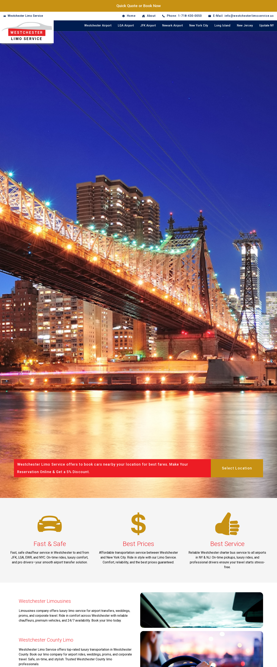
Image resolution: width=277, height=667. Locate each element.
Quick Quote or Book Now (138, 5)
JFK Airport (148, 25)
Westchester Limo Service (25, 16)
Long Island (222, 25)
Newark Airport (172, 25)
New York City (198, 25)
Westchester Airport (97, 25)
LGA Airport (126, 25)
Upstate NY (266, 25)
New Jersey (245, 25)
